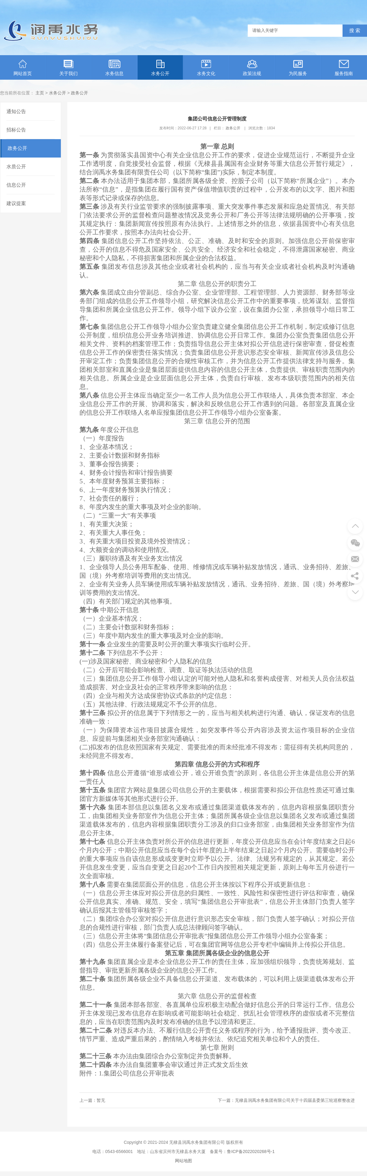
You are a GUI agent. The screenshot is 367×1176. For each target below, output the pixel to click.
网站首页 (22, 68)
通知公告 (16, 111)
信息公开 (16, 185)
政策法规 (252, 68)
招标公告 (16, 129)
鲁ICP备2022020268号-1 (251, 1151)
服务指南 (344, 68)
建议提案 (16, 203)
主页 (39, 92)
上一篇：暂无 (92, 1100)
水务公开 (160, 68)
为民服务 (298, 68)
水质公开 (16, 166)
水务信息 (114, 68)
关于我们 (68, 68)
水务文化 (206, 68)
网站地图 (183, 1160)
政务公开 (79, 92)
